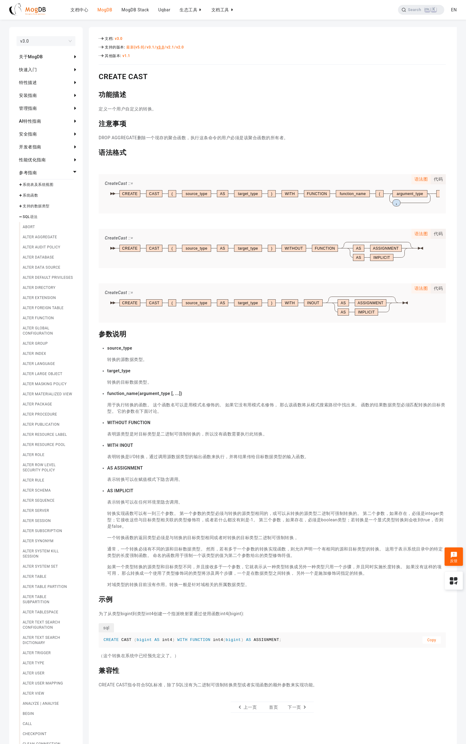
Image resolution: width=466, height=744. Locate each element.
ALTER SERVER (36, 510)
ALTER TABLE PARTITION (45, 587)
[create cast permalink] (94, 75)
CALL (27, 724)
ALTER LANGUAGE (39, 364)
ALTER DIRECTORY (39, 288)
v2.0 (180, 47)
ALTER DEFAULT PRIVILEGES (48, 277)
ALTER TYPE (33, 663)
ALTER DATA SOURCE (41, 267)
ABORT (29, 227)
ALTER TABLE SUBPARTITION (36, 599)
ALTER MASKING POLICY (45, 384)
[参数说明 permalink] (94, 333)
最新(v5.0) (135, 47)
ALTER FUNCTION (38, 318)
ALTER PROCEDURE (40, 414)
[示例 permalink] (94, 598)
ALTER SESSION (37, 521)
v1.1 (126, 56)
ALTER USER (33, 673)
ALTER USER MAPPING (43, 683)
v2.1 (170, 47)
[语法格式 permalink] (94, 151)
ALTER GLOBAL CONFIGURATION (38, 331)
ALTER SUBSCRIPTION (42, 531)
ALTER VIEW (33, 693)
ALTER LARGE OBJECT (43, 374)
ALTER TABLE (35, 576)
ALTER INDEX (34, 353)
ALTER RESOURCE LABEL (45, 434)
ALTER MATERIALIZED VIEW (47, 394)
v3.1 (150, 47)
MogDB (104, 9)
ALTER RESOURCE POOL (44, 445)
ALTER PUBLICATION (41, 424)
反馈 (454, 557)
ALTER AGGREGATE (40, 237)
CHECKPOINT (35, 734)
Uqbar (164, 9)
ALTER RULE (33, 480)
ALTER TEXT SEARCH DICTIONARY (41, 640)
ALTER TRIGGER (37, 653)
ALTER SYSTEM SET (40, 566)
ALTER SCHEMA (37, 490)
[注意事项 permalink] (94, 123)
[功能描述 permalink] (94, 93)
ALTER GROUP (35, 343)
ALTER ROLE (33, 455)
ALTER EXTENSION (39, 298)
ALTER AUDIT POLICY (41, 247)
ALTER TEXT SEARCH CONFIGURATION (41, 625)
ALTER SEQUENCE (39, 500)
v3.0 (119, 38)
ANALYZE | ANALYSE (41, 703)
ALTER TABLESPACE (40, 612)
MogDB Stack (135, 9)
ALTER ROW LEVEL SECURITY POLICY (39, 467)
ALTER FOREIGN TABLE (43, 308)
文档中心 (79, 9)
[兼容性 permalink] (94, 669)
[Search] (421, 10)
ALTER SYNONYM (38, 541)
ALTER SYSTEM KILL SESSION (41, 553)
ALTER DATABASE (38, 257)
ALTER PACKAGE (37, 404)
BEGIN (28, 713)
